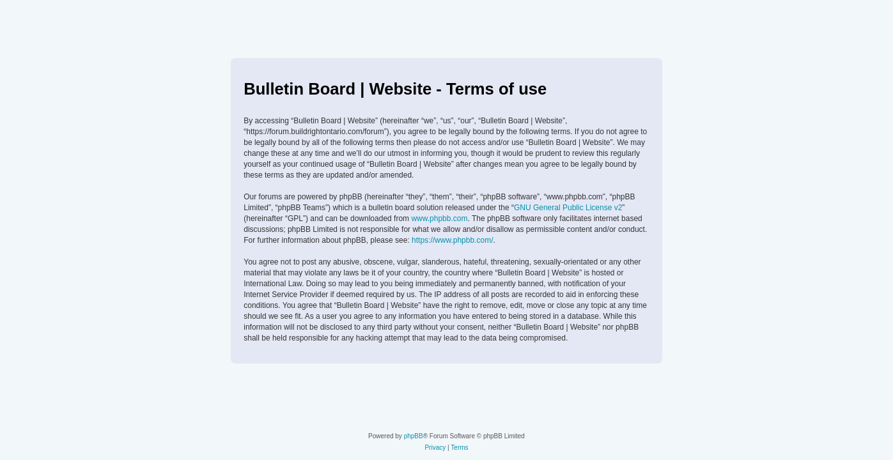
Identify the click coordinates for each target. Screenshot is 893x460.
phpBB (413, 436)
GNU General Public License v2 (568, 207)
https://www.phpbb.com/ (452, 240)
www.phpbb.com (439, 218)
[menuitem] (435, 448)
